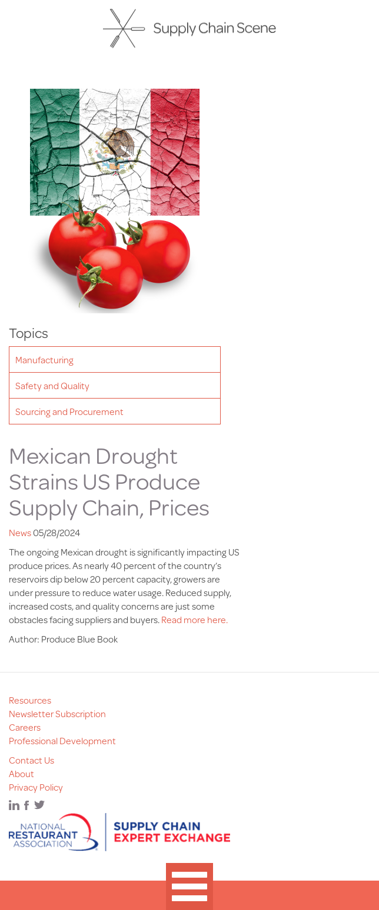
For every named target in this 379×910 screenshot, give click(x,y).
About (21, 773)
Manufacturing (44, 359)
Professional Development (62, 740)
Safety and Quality (52, 385)
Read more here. (194, 619)
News (20, 532)
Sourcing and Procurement (69, 411)
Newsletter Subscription (57, 713)
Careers (25, 727)
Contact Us (31, 760)
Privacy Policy (36, 787)
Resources (30, 700)
